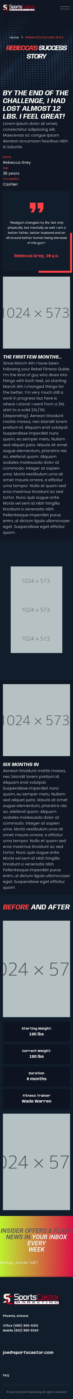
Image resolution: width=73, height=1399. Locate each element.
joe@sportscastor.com (28, 1353)
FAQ (6, 1375)
